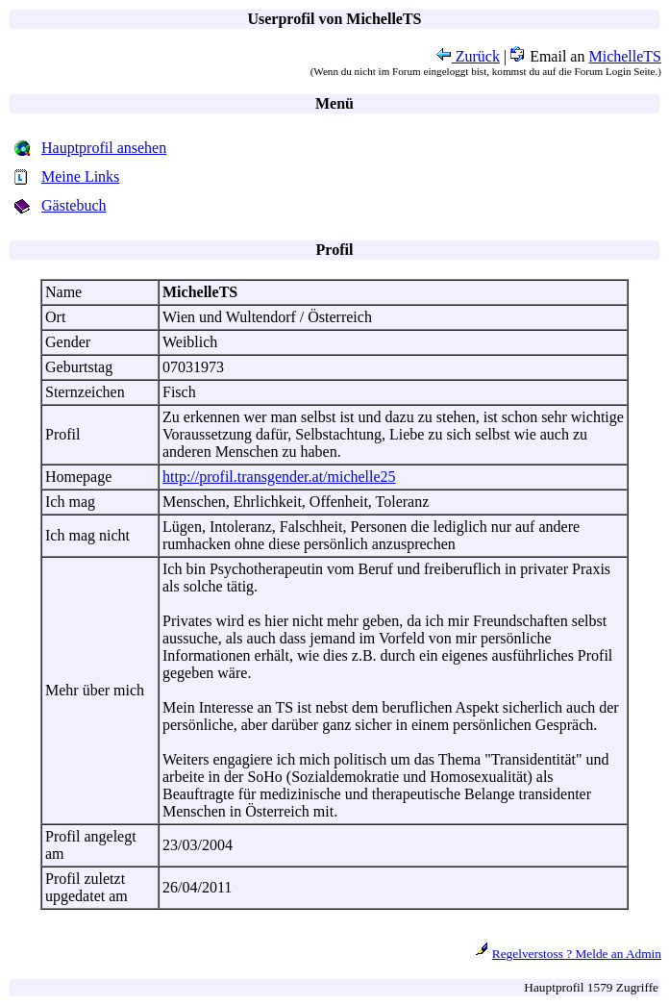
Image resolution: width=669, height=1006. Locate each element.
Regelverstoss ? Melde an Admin (576, 953)
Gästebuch (74, 205)
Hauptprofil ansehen (103, 147)
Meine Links (80, 176)
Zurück (468, 56)
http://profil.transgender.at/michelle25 (279, 476)
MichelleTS (624, 56)
